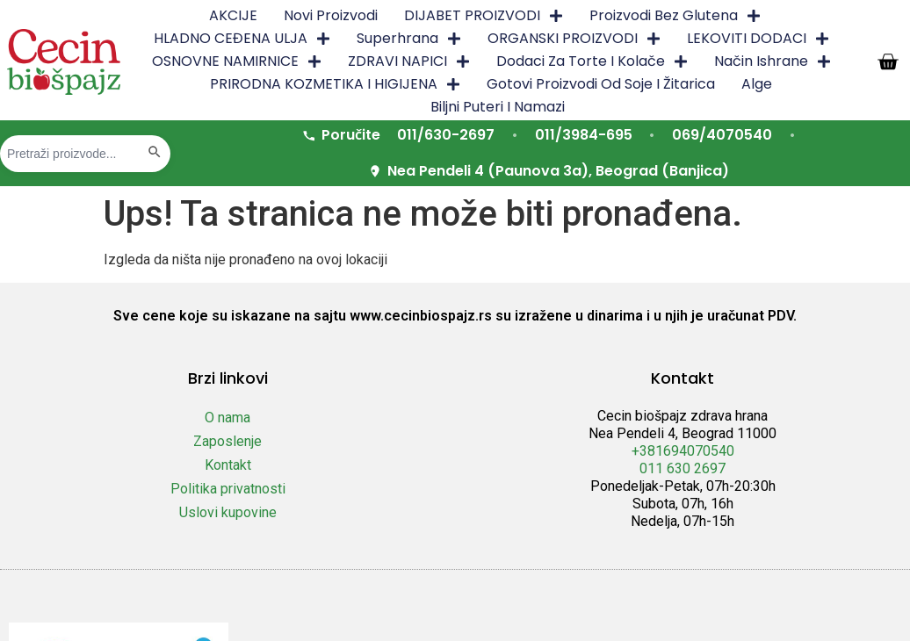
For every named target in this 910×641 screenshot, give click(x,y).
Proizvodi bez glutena (675, 15)
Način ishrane (772, 61)
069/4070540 (722, 135)
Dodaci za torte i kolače (592, 61)
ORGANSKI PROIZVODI (574, 38)
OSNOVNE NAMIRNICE (236, 61)
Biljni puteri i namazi (497, 107)
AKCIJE (233, 15)
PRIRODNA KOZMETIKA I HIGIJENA (335, 84)
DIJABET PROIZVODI (483, 15)
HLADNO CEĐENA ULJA (242, 38)
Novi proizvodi (331, 15)
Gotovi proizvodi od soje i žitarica (601, 84)
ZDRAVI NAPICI (409, 61)
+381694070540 (683, 451)
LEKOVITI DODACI (758, 38)
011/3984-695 (583, 135)
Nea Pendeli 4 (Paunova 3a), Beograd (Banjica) (548, 171)
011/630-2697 (446, 135)
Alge (756, 84)
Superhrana (409, 38)
